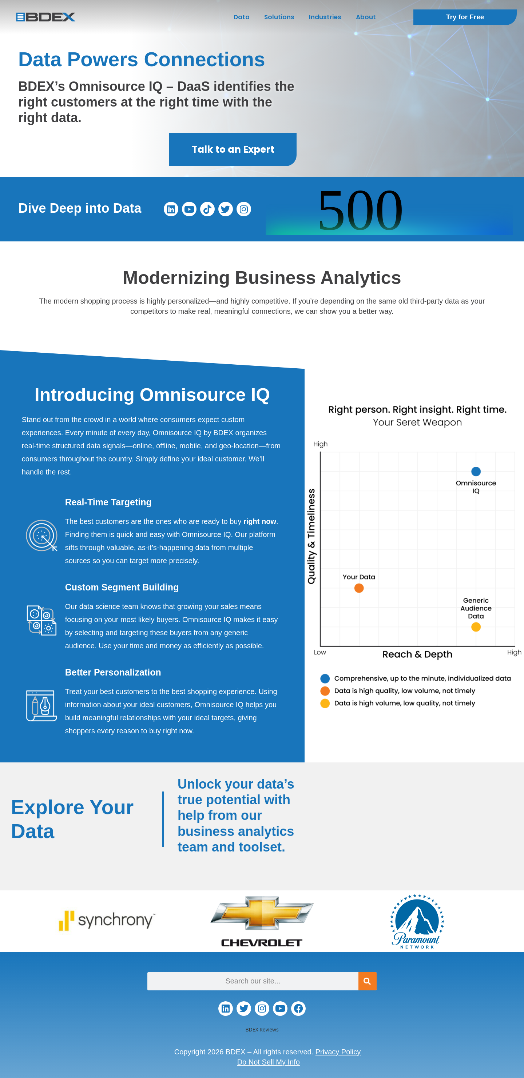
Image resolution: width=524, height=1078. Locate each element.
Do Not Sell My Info (268, 1062)
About (366, 17)
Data (242, 17)
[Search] (367, 981)
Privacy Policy (338, 1052)
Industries (325, 17)
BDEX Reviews (261, 1029)
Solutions (279, 17)
